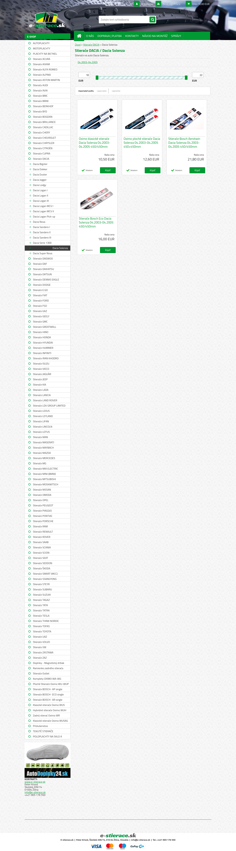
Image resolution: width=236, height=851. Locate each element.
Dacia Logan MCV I (43, 206)
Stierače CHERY (41, 132)
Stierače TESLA (41, 616)
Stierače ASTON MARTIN (46, 80)
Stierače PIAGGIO (42, 511)
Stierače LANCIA (42, 395)
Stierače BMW (41, 101)
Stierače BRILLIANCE (44, 122)
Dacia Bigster (40, 164)
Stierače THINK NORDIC (46, 621)
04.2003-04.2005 (88, 62)
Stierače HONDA (42, 337)
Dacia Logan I (40, 190)
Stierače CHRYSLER (43, 143)
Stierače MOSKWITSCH (45, 484)
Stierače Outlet (41, 673)
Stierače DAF (40, 264)
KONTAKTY (132, 36)
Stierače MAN (40, 437)
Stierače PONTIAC (42, 516)
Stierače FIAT (40, 295)
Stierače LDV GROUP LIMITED (49, 406)
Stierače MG (39, 463)
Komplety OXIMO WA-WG (47, 679)
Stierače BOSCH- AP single (47, 689)
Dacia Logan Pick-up (44, 216)
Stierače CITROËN (42, 148)
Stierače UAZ (40, 637)
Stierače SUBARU (42, 589)
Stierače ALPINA (42, 75)
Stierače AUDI (40, 85)
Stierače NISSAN (42, 490)
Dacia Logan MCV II (43, 211)
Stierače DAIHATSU (43, 269)
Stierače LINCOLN (42, 427)
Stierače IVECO (41, 369)
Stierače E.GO (40, 290)
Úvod (78, 45)
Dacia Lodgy (39, 185)
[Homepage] (80, 36)
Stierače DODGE (42, 285)
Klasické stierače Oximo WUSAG (50, 721)
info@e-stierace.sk (35, 792)
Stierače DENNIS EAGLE (46, 279)
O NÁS (90, 36)
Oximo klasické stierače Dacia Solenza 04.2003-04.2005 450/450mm (94, 143)
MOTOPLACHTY (41, 48)
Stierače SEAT (40, 558)
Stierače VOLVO (41, 642)
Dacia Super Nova (42, 253)
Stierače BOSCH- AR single (47, 700)
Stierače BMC (40, 96)
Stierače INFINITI (42, 353)
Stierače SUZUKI (42, 595)
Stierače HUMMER (43, 348)
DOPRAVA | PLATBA (109, 36)
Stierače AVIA (40, 90)
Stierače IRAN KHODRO (46, 358)
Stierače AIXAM (41, 64)
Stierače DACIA (41, 159)
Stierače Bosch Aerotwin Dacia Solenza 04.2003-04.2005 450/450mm (184, 143)
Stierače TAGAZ (41, 600)
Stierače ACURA (41, 59)
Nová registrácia (171, 4)
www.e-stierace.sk (35, 782)
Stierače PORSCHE (43, 521)
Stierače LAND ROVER (45, 400)
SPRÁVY (176, 36)
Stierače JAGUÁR (42, 374)
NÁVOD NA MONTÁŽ (155, 36)
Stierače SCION (41, 553)
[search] (152, 20)
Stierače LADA (41, 390)
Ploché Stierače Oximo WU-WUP (51, 684)
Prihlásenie (147, 4)
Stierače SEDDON (42, 563)
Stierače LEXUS (41, 411)
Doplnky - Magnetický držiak (48, 663)
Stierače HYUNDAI (43, 343)
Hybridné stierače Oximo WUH (49, 710)
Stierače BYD (40, 111)
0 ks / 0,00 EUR (200, 4)
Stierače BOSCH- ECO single (48, 694)
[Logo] (47, 19)
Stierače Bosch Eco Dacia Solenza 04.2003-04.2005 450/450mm (96, 222)
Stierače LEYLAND (43, 416)
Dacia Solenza (60, 248)
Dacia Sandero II (41, 232)
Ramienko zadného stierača (48, 668)
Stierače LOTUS (41, 432)
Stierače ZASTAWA (43, 652)
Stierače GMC (40, 321)
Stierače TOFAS (41, 626)
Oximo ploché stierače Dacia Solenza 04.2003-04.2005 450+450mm (142, 143)
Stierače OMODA (42, 495)
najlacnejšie (102, 90)
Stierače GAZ (40, 311)
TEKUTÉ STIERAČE (43, 731)
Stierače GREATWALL (44, 327)
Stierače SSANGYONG (45, 579)
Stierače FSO (40, 306)
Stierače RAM (40, 526)
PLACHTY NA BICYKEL (45, 54)
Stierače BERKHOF (43, 106)
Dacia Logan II (40, 195)
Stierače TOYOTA (42, 631)
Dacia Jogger (40, 180)
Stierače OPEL (40, 500)
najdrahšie (116, 90)
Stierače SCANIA (42, 547)
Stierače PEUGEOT (43, 505)
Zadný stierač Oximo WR (46, 715)
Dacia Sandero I (41, 227)
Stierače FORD (41, 300)
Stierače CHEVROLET (44, 138)
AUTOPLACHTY (41, 43)
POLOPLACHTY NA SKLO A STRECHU (47, 736)
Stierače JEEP (40, 379)
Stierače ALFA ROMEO (45, 69)
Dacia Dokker (40, 169)
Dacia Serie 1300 (42, 243)
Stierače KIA (39, 385)
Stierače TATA (40, 605)
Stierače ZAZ (40, 658)
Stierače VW (39, 647)
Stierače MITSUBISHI (44, 479)
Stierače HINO (40, 332)
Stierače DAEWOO (43, 258)
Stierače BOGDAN (42, 117)
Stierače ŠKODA (41, 568)
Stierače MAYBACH (43, 448)
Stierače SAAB (41, 542)
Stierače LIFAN (41, 421)
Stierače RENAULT (43, 532)
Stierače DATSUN (42, 274)
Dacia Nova (39, 222)
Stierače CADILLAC (43, 127)
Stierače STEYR (41, 584)
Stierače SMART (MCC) (45, 574)
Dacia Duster (40, 174)
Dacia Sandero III (42, 237)
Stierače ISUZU (41, 364)
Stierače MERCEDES (44, 458)
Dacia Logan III (41, 201)
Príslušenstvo (40, 726)
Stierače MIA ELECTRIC (45, 469)
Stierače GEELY (41, 316)
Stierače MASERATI (43, 442)
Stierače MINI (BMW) (44, 474)
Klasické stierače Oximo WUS (49, 705)
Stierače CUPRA (41, 153)
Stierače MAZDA (42, 453)
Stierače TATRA (41, 610)
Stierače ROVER (41, 537)
